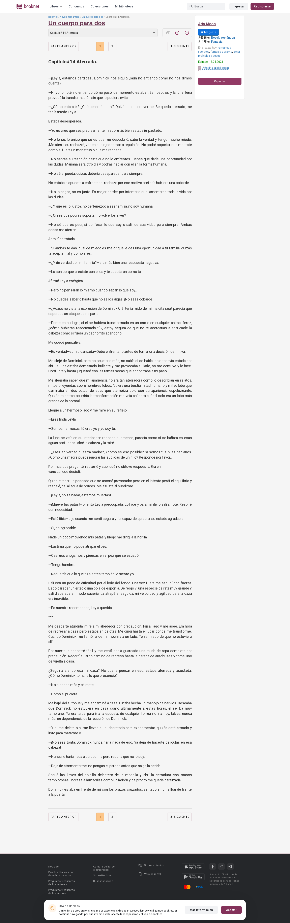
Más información (201, 910)
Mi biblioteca (124, 6)
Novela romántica (70, 16)
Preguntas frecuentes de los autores (61, 891)
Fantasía (217, 41)
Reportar (219, 81)
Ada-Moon (207, 24)
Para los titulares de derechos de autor (60, 874)
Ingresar (239, 6)
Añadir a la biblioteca (215, 67)
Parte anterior (64, 46)
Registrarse (262, 6)
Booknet (53, 16)
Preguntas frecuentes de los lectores (61, 883)
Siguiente (179, 46)
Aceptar (231, 910)
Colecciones (100, 6)
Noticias (53, 866)
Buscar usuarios (103, 881)
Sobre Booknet (102, 875)
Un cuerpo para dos (92, 16)
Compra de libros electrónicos (104, 868)
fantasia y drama (221, 51)
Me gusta (208, 32)
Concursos (76, 6)
